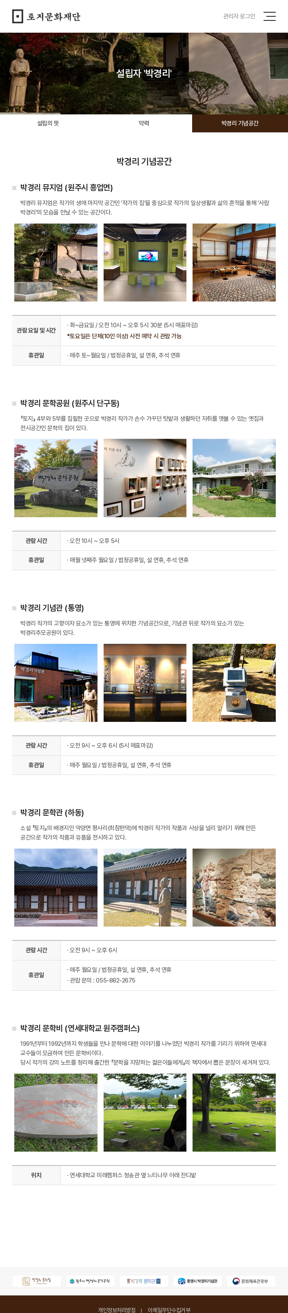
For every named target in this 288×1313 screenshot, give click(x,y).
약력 (144, 123)
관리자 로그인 (239, 16)
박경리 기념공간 (240, 123)
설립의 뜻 (48, 123)
